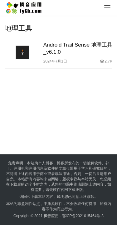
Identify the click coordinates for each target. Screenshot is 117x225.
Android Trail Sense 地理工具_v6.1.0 (77, 48)
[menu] (107, 7)
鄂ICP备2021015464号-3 (83, 216)
